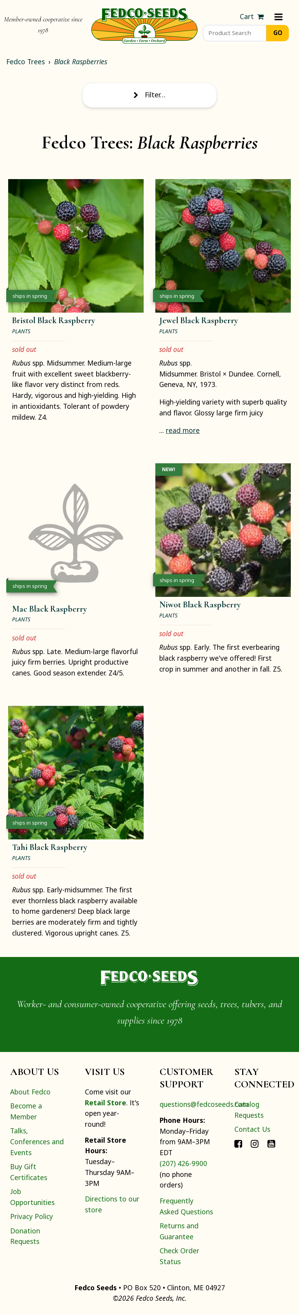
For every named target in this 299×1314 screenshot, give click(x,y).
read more (183, 430)
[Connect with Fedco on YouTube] (271, 1143)
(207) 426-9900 (183, 1163)
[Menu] (278, 17)
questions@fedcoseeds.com (204, 1104)
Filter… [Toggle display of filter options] (149, 94)
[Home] (144, 25)
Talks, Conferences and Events (37, 1141)
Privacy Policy (31, 1216)
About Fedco (30, 1091)
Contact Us (252, 1129)
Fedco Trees (25, 61)
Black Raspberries (80, 61)
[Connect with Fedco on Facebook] (238, 1143)
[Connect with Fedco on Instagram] (255, 1143)
